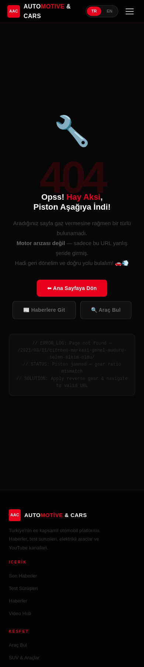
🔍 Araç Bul (106, 310)
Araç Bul (18, 645)
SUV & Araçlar (24, 657)
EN (109, 11)
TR (94, 11)
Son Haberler (23, 576)
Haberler (18, 601)
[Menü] (130, 11)
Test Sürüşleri (23, 588)
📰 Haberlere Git (44, 310)
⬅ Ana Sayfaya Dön (72, 288)
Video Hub (20, 613)
